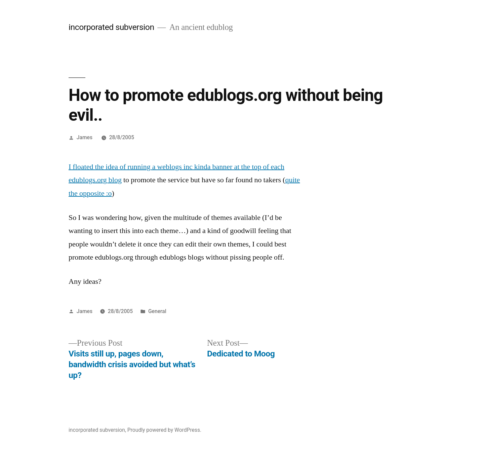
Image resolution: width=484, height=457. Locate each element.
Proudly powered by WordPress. (164, 430)
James (84, 137)
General (157, 311)
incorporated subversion (111, 27)
